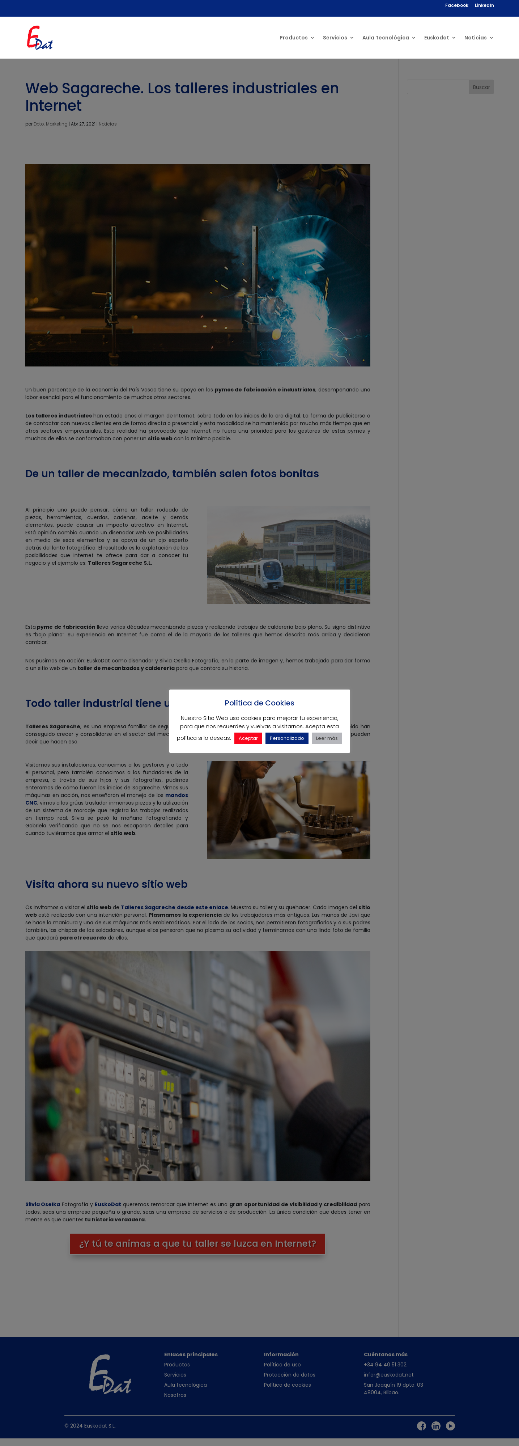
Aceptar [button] (248, 738)
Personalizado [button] (287, 738)
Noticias (475, 38)
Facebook (456, 5)
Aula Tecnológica (385, 38)
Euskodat (436, 38)
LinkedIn (484, 5)
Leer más (327, 738)
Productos (294, 38)
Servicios (335, 38)
